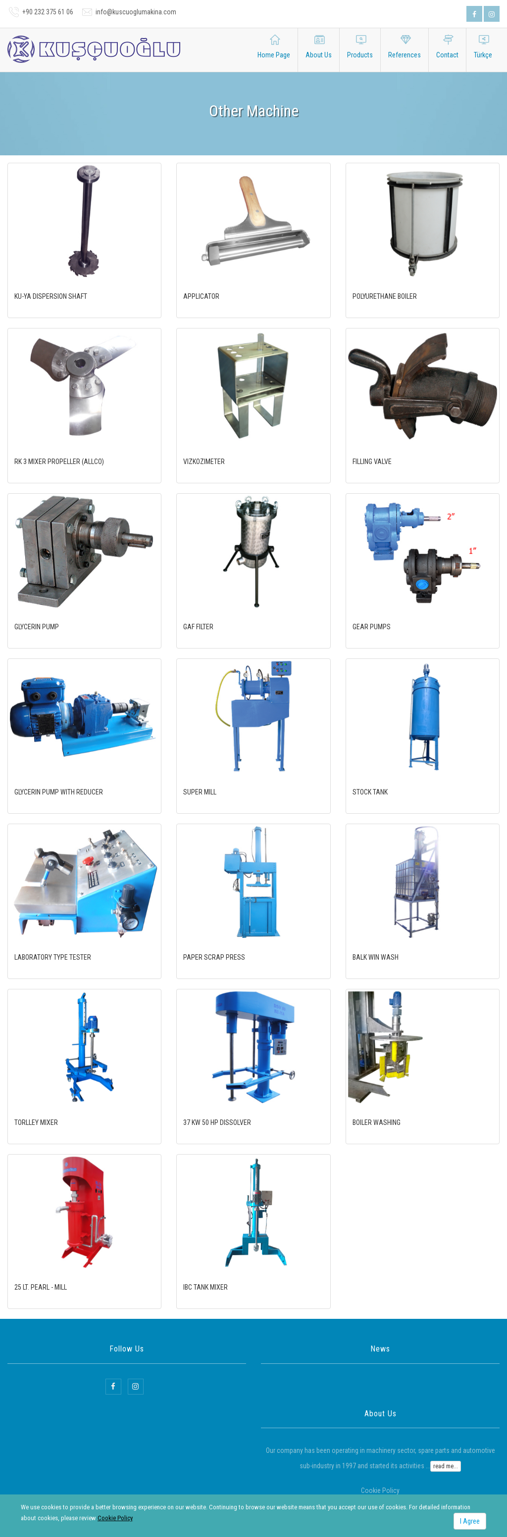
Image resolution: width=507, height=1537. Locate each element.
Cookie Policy (115, 1518)
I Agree (470, 1521)
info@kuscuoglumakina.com (136, 12)
